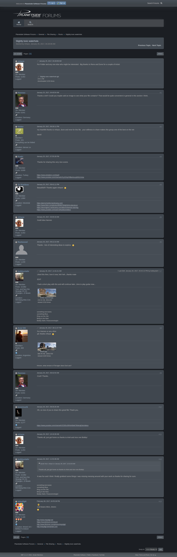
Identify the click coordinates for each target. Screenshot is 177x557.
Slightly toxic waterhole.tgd (48, 77)
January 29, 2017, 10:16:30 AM (48, 435)
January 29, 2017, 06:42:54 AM (48, 373)
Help (136, 555)
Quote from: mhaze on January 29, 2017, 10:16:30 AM (57, 464)
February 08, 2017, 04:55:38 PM (48, 502)
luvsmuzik (23, 407)
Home (18, 23)
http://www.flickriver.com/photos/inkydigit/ (51, 525)
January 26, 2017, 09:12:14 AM (48, 242)
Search (30, 23)
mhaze (21, 62)
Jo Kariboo (23, 185)
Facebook (95, 555)
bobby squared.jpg (45, 298)
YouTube (101, 555)
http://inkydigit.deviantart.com (47, 527)
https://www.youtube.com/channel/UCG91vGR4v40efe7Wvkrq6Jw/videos (62, 426)
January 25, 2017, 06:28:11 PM (48, 127)
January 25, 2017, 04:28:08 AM (50, 62)
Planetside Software (80, 555)
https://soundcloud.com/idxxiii (47, 523)
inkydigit (22, 502)
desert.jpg (42, 352)
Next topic (156, 46)
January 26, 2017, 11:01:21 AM (50, 271)
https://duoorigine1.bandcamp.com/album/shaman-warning (57, 208)
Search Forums (154, 3)
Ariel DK (22, 329)
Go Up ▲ (153, 555)
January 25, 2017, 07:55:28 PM (48, 157)
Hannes (21, 93)
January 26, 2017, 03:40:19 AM (48, 217)
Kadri (20, 157)
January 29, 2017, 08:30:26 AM (48, 407)
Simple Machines (38, 555)
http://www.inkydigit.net (45, 520)
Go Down (18, 54)
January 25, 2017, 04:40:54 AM (48, 93)
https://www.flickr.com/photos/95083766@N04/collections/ (57, 206)
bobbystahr (23, 272)
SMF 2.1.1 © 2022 (26, 555)
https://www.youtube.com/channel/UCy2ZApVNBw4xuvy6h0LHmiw (60, 178)
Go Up (16, 538)
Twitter (89, 555)
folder (21, 127)
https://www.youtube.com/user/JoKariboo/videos (54, 210)
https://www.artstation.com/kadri (48, 176)
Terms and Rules (144, 555)
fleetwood (23, 242)
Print (160, 54)
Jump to (141, 550)
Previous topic (144, 46)
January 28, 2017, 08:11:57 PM (50, 328)
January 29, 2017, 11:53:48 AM (48, 460)
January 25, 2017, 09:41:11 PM (48, 185)
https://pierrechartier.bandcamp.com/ (50, 204)
